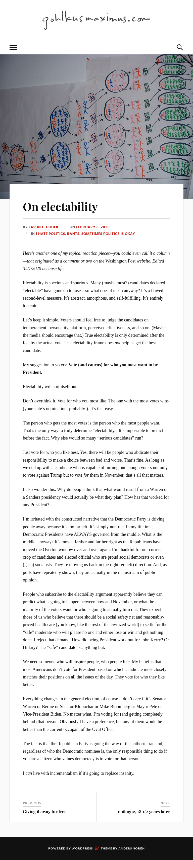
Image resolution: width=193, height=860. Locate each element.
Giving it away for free (45, 811)
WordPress (82, 848)
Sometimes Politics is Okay (108, 234)
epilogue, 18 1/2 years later (144, 811)
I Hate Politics (50, 234)
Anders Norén (131, 848)
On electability (60, 206)
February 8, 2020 (93, 227)
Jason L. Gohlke (45, 227)
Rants (73, 234)
